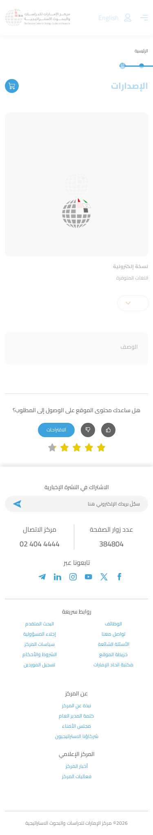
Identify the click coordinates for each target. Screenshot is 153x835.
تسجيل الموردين (39, 664)
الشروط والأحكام (39, 654)
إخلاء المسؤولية (39, 634)
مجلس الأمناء (76, 726)
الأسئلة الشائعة (113, 644)
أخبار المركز (77, 766)
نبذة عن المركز (76, 705)
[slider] (76, 447)
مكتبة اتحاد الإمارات (113, 664)
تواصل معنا (113, 634)
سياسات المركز (39, 644)
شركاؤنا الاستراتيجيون (76, 736)
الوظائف (113, 623)
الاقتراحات (56, 429)
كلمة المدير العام (76, 716)
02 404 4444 (40, 543)
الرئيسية (141, 50)
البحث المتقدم (39, 623)
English (108, 18)
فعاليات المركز (76, 776)
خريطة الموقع (113, 654)
